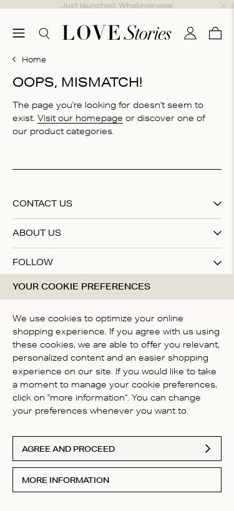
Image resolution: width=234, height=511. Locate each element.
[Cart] (215, 20)
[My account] (190, 20)
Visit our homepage (80, 105)
